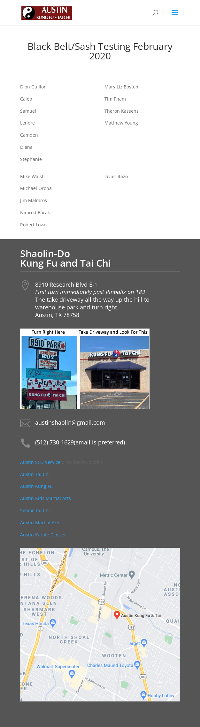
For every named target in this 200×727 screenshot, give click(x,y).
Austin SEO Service (40, 462)
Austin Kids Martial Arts (45, 498)
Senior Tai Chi (35, 510)
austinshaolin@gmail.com (70, 422)
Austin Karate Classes (43, 535)
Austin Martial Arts (40, 522)
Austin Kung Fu (37, 486)
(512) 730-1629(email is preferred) (80, 442)
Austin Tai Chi (35, 474)
